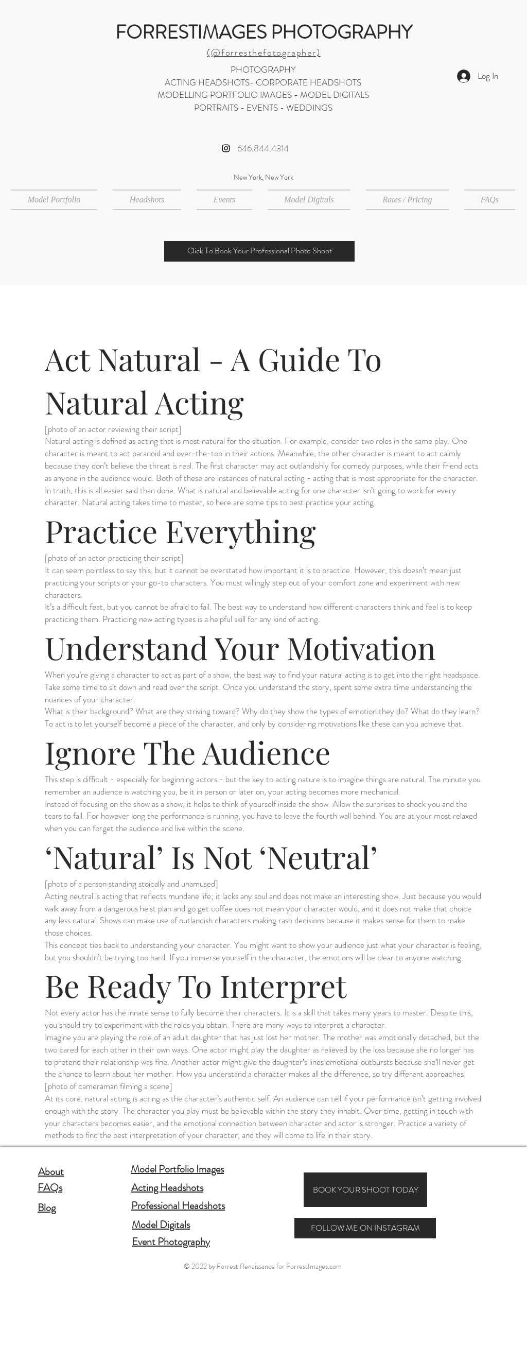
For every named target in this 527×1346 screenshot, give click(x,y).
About (51, 1171)
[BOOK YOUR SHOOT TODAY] (365, 1189)
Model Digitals (161, 1224)
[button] (147, 199)
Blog (47, 1207)
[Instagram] (226, 148)
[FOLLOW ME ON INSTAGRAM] (365, 1228)
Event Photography (171, 1241)
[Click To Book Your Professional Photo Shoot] (259, 251)
